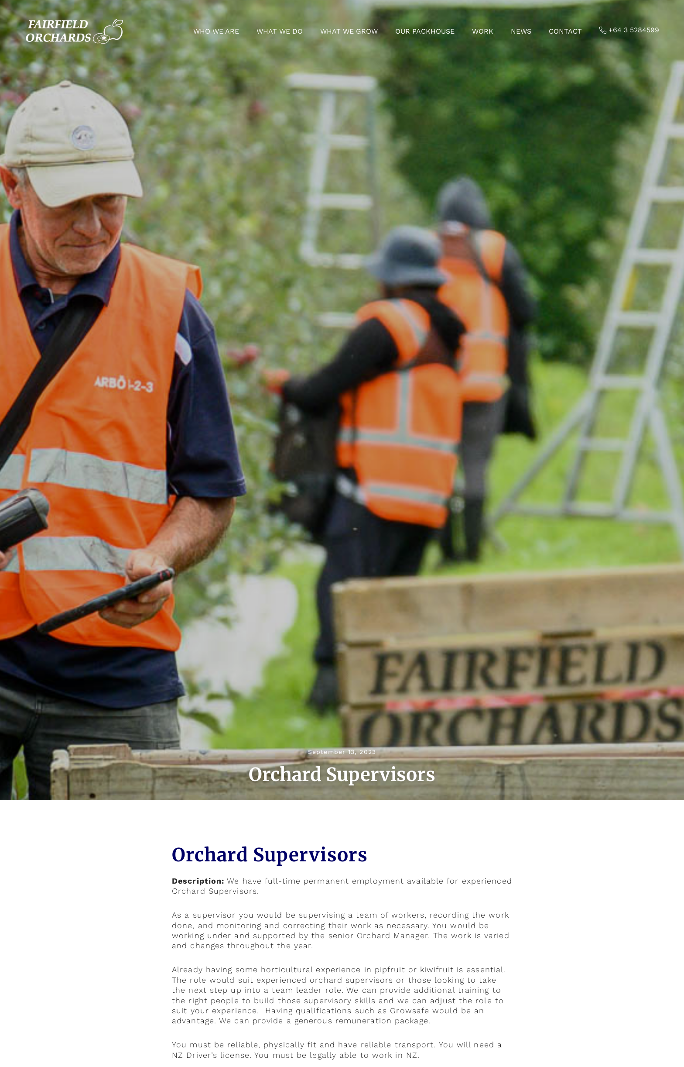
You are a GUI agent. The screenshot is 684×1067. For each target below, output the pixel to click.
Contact (565, 31)
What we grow (349, 31)
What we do (279, 31)
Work (482, 31)
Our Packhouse (425, 31)
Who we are (216, 31)
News (521, 31)
